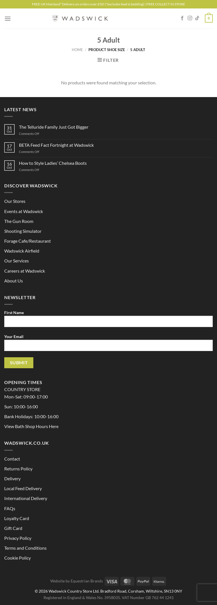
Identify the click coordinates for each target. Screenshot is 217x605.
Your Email (108, 345)
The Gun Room (18, 221)
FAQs (9, 508)
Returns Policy (18, 468)
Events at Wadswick (23, 211)
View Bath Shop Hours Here (31, 426)
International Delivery (25, 498)
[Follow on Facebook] (182, 18)
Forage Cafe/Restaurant (27, 241)
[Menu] (7, 18)
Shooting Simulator (23, 231)
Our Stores (14, 201)
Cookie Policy (17, 557)
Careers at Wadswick (24, 270)
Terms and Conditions (25, 548)
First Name (108, 321)
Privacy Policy (17, 538)
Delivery (12, 478)
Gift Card (13, 528)
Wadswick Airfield (21, 250)
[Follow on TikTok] (197, 18)
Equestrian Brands (87, 580)
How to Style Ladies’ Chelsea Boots (53, 163)
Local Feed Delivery (23, 488)
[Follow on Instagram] (190, 18)
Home (77, 49)
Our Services (16, 260)
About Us (13, 280)
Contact (12, 458)
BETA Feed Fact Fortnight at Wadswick (56, 145)
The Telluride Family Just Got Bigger (53, 127)
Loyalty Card (16, 518)
